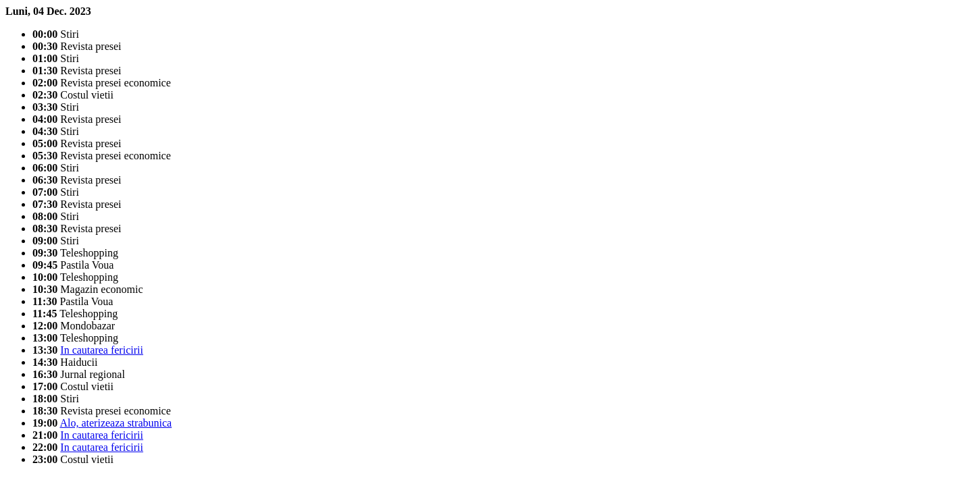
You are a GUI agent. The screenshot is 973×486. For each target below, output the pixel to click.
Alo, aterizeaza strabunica (115, 423)
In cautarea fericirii (101, 350)
